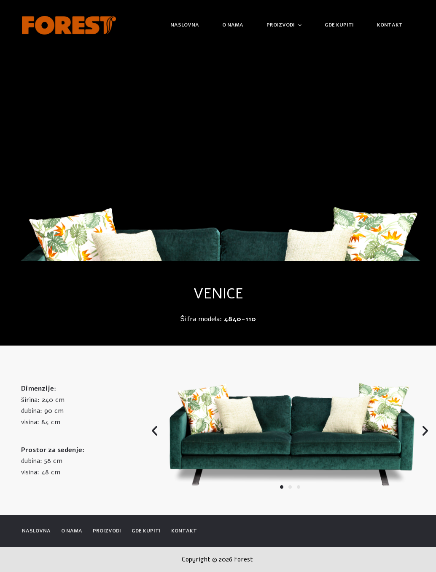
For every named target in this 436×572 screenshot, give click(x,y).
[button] (281, 487)
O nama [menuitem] (232, 24)
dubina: (31, 411)
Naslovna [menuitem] (184, 24)
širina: (30, 400)
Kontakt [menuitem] (390, 24)
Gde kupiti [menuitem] (339, 24)
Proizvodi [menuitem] (284, 25)
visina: (30, 422)
